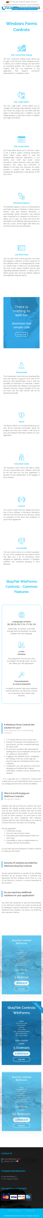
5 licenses (22, 1048)
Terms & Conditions (15, 1211)
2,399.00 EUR (21, 1119)
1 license (21, 977)
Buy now (21, 989)
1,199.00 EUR (21, 1053)
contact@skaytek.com (12, 1159)
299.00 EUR (21, 983)
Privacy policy (30, 1211)
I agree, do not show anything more (24, 9)
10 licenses (21, 1114)
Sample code (21, 334)
